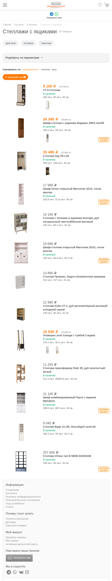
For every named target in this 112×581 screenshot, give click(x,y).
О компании (12, 490)
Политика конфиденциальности (23, 496)
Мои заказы (12, 540)
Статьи (9, 506)
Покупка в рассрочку (17, 518)
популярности (31, 69)
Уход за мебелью (15, 503)
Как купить (11, 493)
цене (54, 69)
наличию (45, 69)
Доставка (11, 522)
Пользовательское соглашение (23, 500)
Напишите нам (18, 558)
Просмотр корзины (16, 537)
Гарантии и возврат (16, 525)
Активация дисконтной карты (22, 544)
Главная (7, 24)
